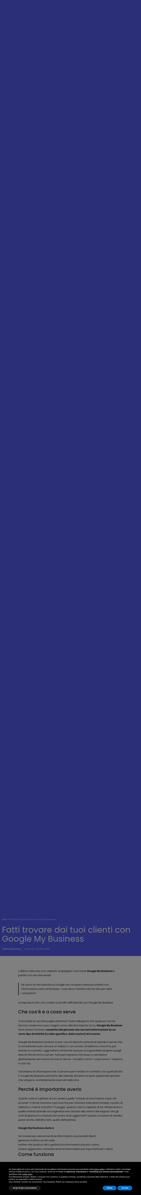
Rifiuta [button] (109, 1188)
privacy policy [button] (98, 1169)
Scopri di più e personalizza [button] (25, 1188)
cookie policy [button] (27, 1174)
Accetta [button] (125, 1188)
